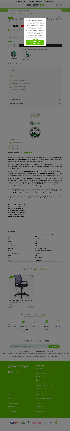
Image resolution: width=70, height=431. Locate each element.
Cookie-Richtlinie (35, 32)
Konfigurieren (34, 39)
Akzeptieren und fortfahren (35, 42)
